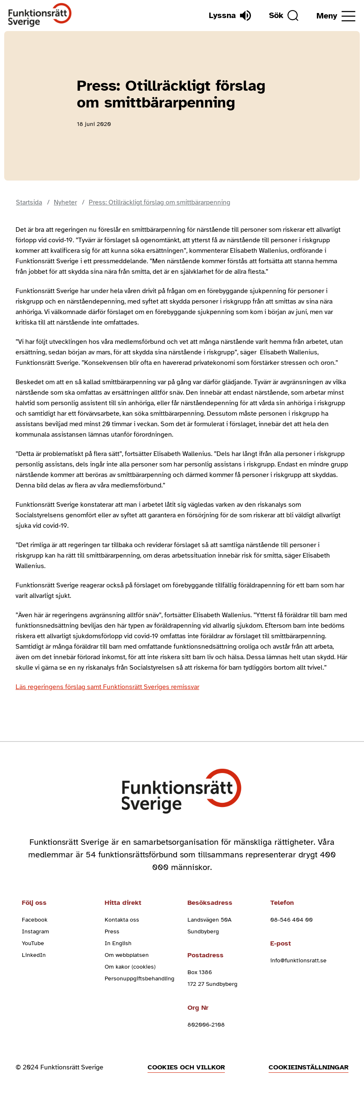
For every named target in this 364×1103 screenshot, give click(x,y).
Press (112, 931)
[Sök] (283, 15)
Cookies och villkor (186, 1067)
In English (118, 943)
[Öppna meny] (336, 16)
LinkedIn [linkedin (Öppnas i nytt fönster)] (34, 955)
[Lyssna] (230, 15)
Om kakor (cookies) (130, 966)
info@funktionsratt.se (298, 960)
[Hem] (40, 15)
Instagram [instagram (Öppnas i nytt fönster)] (35, 931)
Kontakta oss (122, 919)
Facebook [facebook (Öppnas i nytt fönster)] (34, 919)
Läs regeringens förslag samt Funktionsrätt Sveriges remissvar (107, 687)
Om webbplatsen (127, 955)
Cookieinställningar (308, 1067)
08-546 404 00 (291, 919)
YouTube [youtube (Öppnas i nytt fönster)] (33, 943)
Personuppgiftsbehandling (139, 978)
